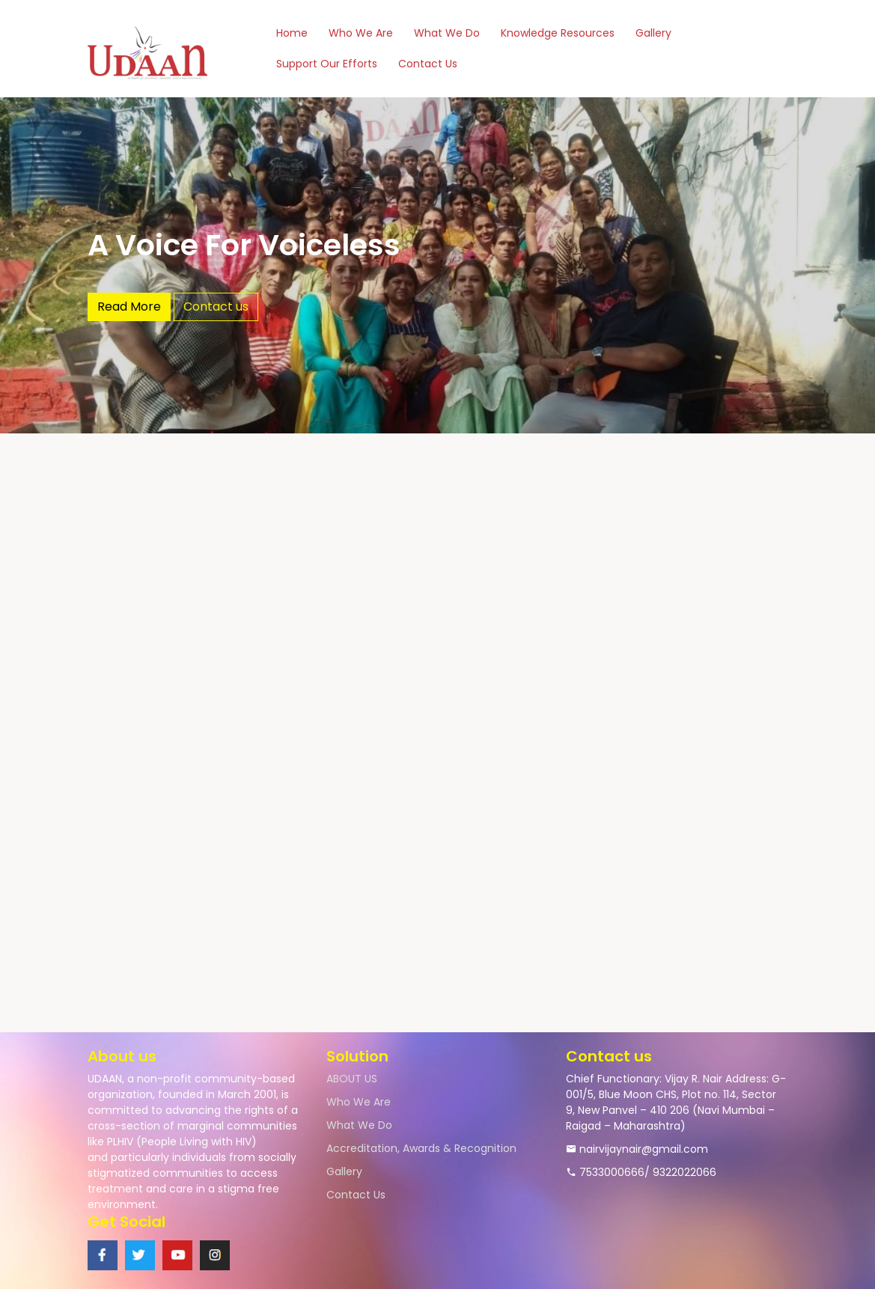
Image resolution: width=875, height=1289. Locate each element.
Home (292, 32)
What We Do (447, 32)
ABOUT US (351, 1078)
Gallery (653, 32)
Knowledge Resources (558, 32)
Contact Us (427, 63)
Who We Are (361, 32)
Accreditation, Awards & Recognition (421, 1148)
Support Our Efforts (326, 63)
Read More (129, 306)
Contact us (216, 306)
